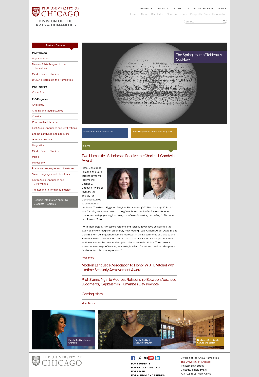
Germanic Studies (42, 139)
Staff (177, 8)
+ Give (222, 8)
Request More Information (55, 213)
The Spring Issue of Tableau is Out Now (199, 57)
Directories (157, 14)
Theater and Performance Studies (51, 190)
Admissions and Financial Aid (98, 131)
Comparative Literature (45, 122)
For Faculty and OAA (145, 367)
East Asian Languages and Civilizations (54, 128)
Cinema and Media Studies (47, 111)
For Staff (138, 371)
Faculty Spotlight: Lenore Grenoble (79, 341)
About (144, 14)
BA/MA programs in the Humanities (52, 80)
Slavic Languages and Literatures (51, 174)
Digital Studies (40, 58)
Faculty (163, 8)
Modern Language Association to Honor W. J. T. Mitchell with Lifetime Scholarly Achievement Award (128, 267)
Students (145, 8)
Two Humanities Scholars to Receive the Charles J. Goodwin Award (128, 158)
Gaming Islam (92, 294)
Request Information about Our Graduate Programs (51, 202)
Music (35, 157)
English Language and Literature (50, 134)
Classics (36, 116)
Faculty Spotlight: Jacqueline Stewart (143, 341)
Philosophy (38, 162)
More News (88, 303)
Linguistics (38, 145)
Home (133, 14)
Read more (88, 258)
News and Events (176, 14)
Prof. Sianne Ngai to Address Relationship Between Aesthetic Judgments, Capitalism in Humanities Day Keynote (129, 282)
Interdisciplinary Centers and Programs (152, 131)
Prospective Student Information (208, 14)
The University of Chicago (196, 362)
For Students (140, 363)
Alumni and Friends (200, 8)
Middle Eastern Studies (45, 74)
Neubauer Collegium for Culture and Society (208, 341)
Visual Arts (38, 92)
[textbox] (205, 21)
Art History (38, 105)
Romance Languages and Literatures (53, 168)
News (86, 146)
